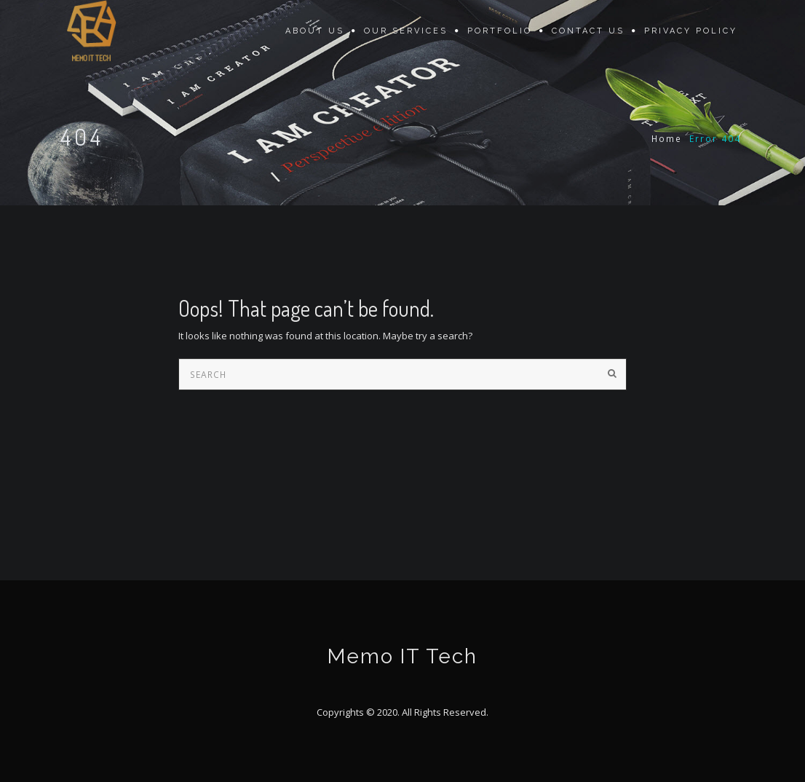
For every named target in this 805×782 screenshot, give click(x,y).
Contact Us (588, 31)
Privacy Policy (690, 31)
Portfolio (499, 31)
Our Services (406, 31)
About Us (314, 31)
